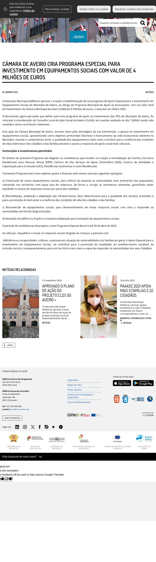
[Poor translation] (9, 479)
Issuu (46, 427)
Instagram (25, 427)
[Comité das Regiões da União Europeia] (117, 442)
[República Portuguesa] (35, 442)
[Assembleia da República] (57, 443)
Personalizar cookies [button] (57, 9)
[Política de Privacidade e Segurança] (84, 396)
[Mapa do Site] (84, 385)
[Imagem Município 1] (78, 26)
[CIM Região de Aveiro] (144, 442)
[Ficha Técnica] (84, 390)
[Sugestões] (84, 380)
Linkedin (17, 427)
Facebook (40, 427)
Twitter (33, 427)
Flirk (61, 427)
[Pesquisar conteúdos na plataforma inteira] (142, 23)
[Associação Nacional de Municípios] (84, 442)
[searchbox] (122, 23)
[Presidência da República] (13, 442)
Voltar (10, 345)
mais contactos (12, 417)
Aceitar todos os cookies (93, 9)
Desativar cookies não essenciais (134, 9)
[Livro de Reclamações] (84, 402)
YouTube (54, 428)
